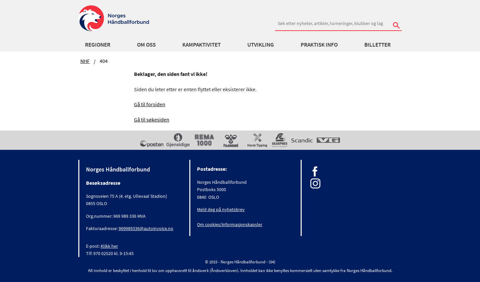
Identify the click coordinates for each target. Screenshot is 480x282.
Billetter (377, 44)
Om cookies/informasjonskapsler (229, 224)
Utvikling (260, 44)
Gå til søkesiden (151, 119)
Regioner (97, 44)
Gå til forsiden (149, 104)
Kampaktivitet (201, 44)
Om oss (146, 44)
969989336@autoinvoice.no (146, 228)
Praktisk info (319, 44)
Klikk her (109, 246)
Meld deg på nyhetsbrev (221, 209)
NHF (85, 61)
